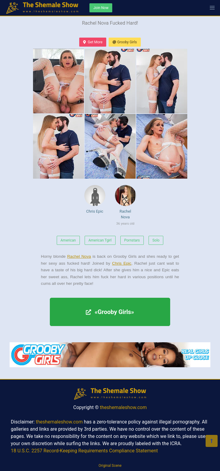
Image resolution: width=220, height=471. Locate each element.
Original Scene (110, 465)
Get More (92, 42)
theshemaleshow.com (123, 407)
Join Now (100, 8)
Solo (156, 240)
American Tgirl (100, 240)
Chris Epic (94, 199)
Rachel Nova (125, 206)
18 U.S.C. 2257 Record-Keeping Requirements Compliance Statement (84, 451)
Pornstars (132, 240)
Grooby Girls (125, 42)
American (68, 240)
